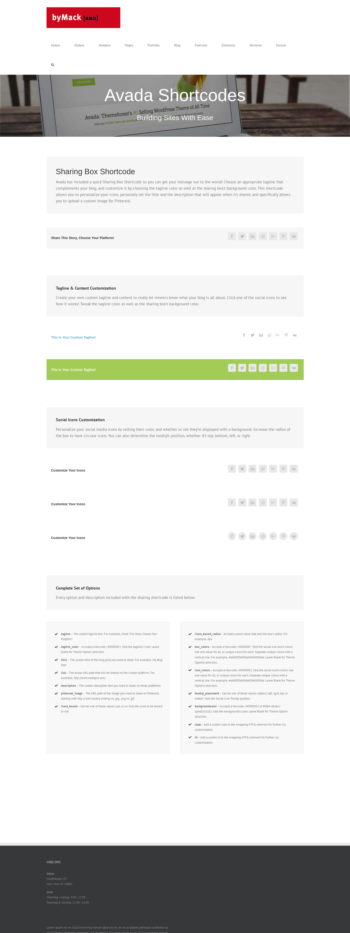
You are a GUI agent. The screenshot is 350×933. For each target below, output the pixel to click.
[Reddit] (263, 236)
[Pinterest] (283, 236)
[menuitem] (58, 45)
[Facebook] (232, 236)
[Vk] (294, 236)
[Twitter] (242, 236)
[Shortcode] (175, 78)
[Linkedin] (252, 236)
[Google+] (273, 236)
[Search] (53, 65)
